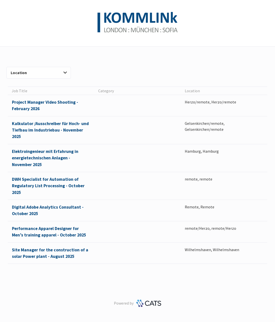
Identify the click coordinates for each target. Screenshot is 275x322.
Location (39, 72)
